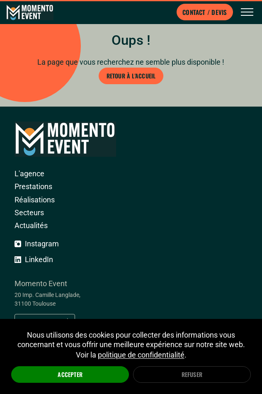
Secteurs (29, 212)
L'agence (29, 173)
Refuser (192, 374)
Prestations (33, 186)
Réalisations (35, 199)
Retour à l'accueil (131, 75)
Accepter (70, 374)
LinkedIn (34, 259)
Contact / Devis (204, 12)
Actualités (31, 225)
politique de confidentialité (141, 354)
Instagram (37, 243)
